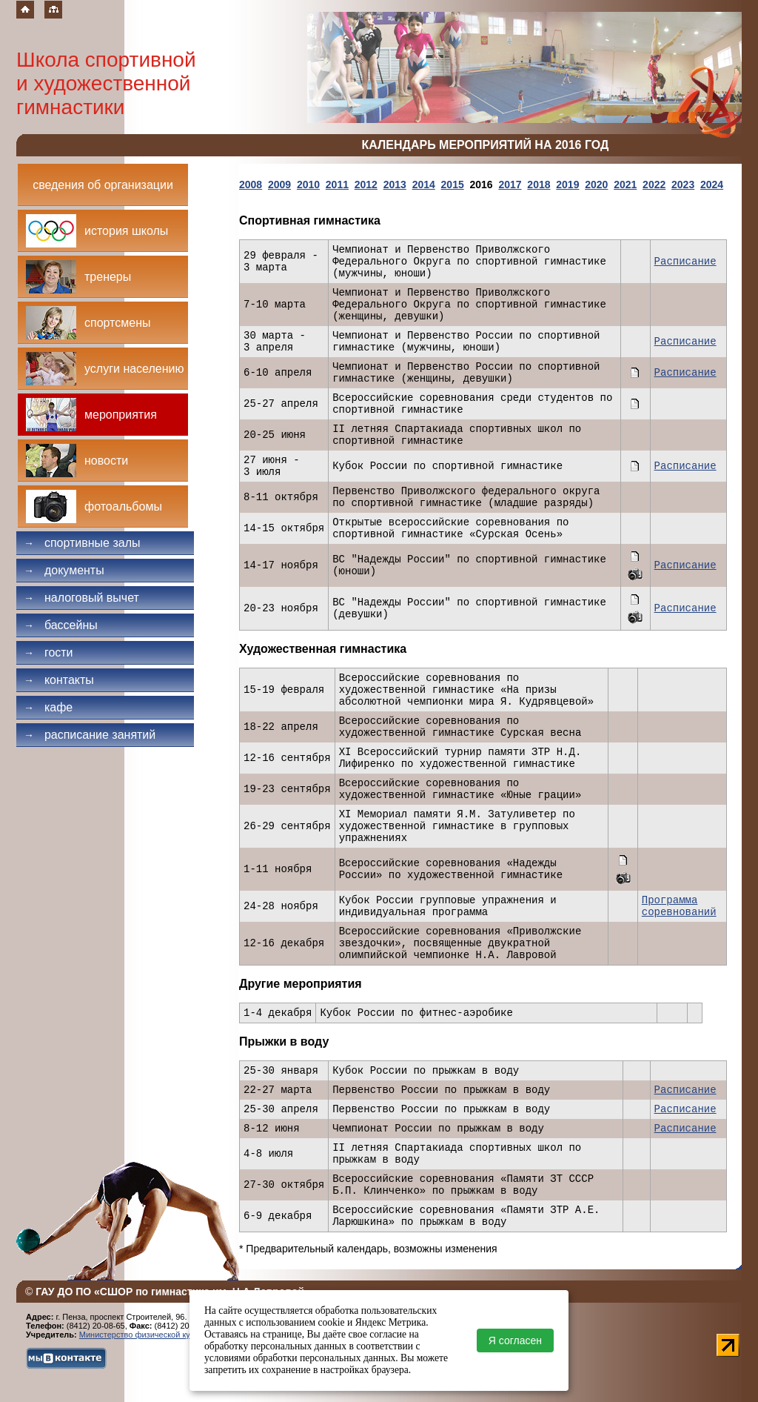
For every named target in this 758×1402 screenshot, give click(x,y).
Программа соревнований (679, 906)
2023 (682, 184)
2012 (366, 184)
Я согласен (515, 1340)
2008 (250, 184)
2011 (337, 184)
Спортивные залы (82, 542)
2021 (625, 184)
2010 (308, 184)
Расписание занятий (89, 734)
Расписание (685, 262)
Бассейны (61, 625)
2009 (279, 184)
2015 (452, 184)
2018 (538, 184)
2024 (711, 184)
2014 (423, 184)
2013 (394, 184)
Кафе (48, 707)
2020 (596, 184)
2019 (567, 184)
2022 (654, 184)
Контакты (59, 680)
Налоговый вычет (81, 597)
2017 (509, 184)
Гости (48, 652)
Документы (64, 570)
